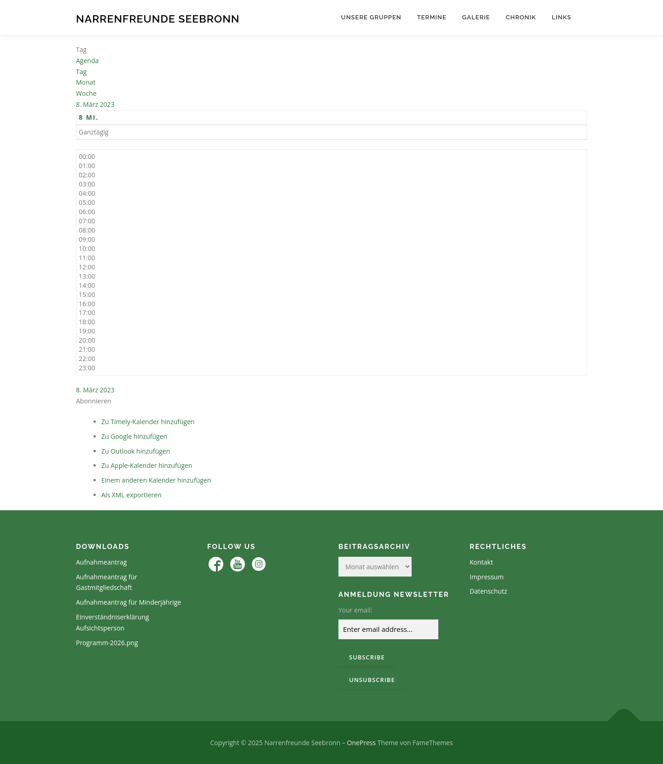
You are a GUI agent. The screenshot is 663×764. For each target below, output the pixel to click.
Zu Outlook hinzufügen (135, 451)
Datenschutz (488, 591)
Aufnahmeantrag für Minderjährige (128, 602)
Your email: (355, 610)
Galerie (476, 17)
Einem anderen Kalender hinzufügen (156, 480)
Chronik (521, 17)
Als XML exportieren (131, 494)
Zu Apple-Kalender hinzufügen (146, 465)
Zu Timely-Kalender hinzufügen (148, 421)
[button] (93, 401)
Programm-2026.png (107, 642)
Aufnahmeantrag (101, 562)
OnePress (361, 742)
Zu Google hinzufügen (134, 436)
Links (561, 17)
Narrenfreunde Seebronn (157, 18)
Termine (432, 17)
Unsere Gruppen (371, 17)
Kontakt (481, 562)
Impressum (487, 576)
